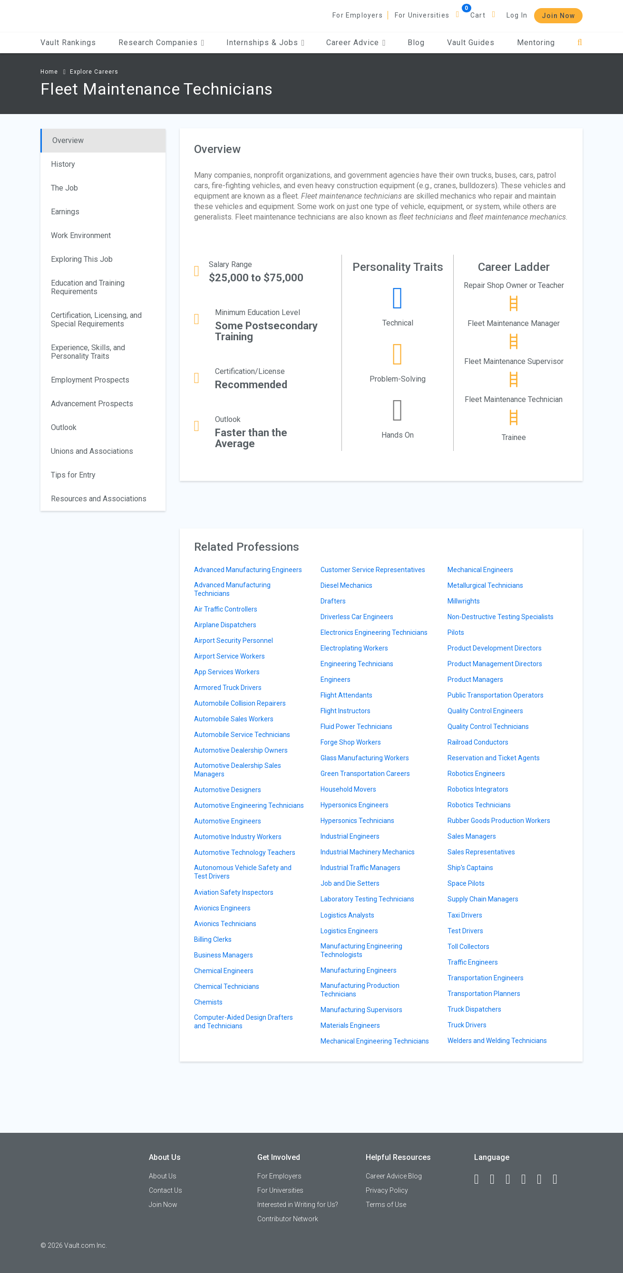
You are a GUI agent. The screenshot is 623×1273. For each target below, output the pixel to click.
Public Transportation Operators (496, 695)
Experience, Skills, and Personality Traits (88, 352)
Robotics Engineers (476, 773)
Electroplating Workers (354, 648)
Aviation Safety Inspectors (233, 892)
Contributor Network (287, 1219)
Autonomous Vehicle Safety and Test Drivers (243, 872)
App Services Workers (227, 672)
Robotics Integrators (478, 789)
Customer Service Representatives (373, 570)
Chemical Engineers (223, 971)
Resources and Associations (98, 498)
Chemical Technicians (226, 986)
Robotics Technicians (479, 805)
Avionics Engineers (222, 908)
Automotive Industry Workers (238, 837)
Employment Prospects (90, 379)
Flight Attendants (346, 695)
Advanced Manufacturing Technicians (232, 589)
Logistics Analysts (347, 915)
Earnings (65, 211)
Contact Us (165, 1190)
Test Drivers (465, 931)
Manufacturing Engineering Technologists (361, 950)
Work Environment (81, 235)
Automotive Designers (227, 790)
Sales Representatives (481, 852)
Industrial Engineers (350, 836)
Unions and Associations (92, 451)
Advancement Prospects (92, 403)
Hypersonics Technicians (357, 820)
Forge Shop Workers (351, 742)
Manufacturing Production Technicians (360, 990)
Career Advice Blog (394, 1176)
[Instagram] (528, 1179)
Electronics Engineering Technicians (374, 632)
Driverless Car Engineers (357, 617)
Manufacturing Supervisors (361, 1010)
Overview (68, 140)
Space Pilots (466, 883)
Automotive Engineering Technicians (249, 805)
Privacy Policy (387, 1190)
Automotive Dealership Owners (241, 750)
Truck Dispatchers (474, 1009)
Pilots (456, 632)
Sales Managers (472, 836)
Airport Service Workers (229, 656)
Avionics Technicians (225, 924)
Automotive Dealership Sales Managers (237, 770)
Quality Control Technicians (488, 726)
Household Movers (348, 789)
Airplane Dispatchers (225, 625)
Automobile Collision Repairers (240, 703)
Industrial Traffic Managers (360, 867)
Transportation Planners (484, 993)
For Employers (357, 15)
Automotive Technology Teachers (244, 852)
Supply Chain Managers (483, 899)
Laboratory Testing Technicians (367, 899)
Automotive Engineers (227, 821)
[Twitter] (512, 1179)
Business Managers (223, 955)
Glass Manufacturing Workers (365, 758)
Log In (516, 15)
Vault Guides (471, 42)
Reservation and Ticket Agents (494, 758)
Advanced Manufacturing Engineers (248, 570)
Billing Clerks (213, 939)
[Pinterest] (543, 1179)
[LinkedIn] (496, 1179)
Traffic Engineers (473, 962)
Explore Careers (94, 71)
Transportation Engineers (486, 978)
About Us (162, 1176)
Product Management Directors (495, 664)
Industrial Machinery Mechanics (368, 852)
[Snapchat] (559, 1179)
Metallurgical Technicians (485, 585)
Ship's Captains (470, 867)
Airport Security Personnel (233, 640)
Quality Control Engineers (485, 711)
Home (49, 71)
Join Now (558, 15)
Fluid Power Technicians (356, 726)
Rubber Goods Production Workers (499, 820)
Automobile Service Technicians (242, 734)
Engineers (335, 679)
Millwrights (464, 601)
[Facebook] (480, 1179)
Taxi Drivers (465, 915)
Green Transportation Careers (365, 773)
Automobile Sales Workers (233, 719)
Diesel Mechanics (346, 585)
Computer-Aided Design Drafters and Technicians (243, 1022)
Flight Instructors (345, 711)
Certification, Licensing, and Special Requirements (96, 319)
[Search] (580, 42)
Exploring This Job (82, 259)
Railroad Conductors (478, 742)
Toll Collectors (468, 946)
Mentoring (536, 42)
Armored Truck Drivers (228, 687)
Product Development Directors (495, 648)
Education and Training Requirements (88, 287)
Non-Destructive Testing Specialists (501, 617)
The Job (64, 187)
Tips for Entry (73, 474)
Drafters (333, 601)
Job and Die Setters (350, 883)
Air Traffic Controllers (225, 609)
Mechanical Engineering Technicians (375, 1041)
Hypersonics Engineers (355, 805)
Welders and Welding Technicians (497, 1040)
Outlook (64, 427)
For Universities (422, 15)
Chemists (208, 1002)
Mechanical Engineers (480, 570)
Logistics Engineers (349, 931)
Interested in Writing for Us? (297, 1204)
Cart (478, 15)
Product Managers (475, 679)
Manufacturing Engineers (359, 970)
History (63, 164)
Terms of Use (386, 1204)
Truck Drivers (467, 1025)
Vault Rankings (68, 42)
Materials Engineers (350, 1025)
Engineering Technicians (357, 664)
